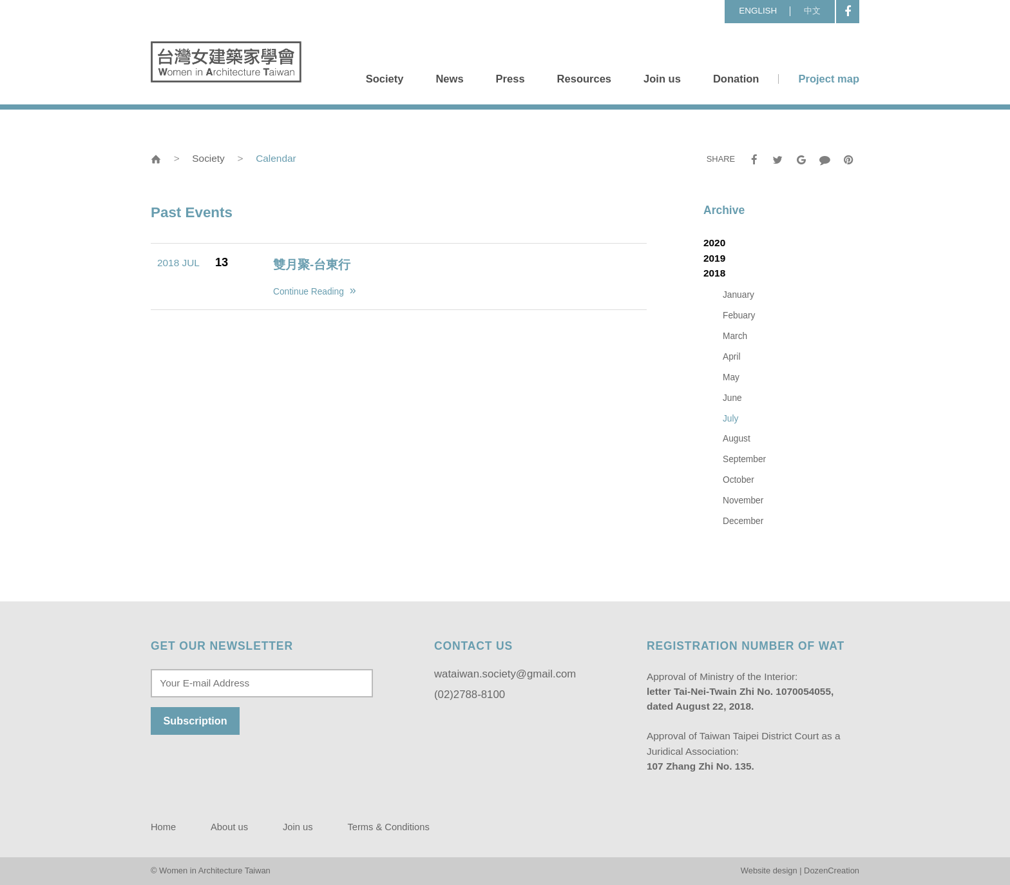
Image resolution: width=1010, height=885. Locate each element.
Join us (662, 79)
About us (229, 827)
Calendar (276, 158)
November (743, 500)
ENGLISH (758, 10)
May (731, 377)
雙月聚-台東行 (311, 264)
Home (163, 827)
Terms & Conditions (388, 827)
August (736, 438)
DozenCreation (831, 870)
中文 (812, 10)
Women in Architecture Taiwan (226, 62)
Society (385, 79)
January (738, 295)
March (735, 336)
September (744, 459)
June (732, 398)
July (730, 418)
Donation (736, 79)
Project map (828, 79)
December (743, 521)
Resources (584, 79)
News (449, 79)
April (731, 357)
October (738, 480)
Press (510, 79)
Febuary (739, 315)
